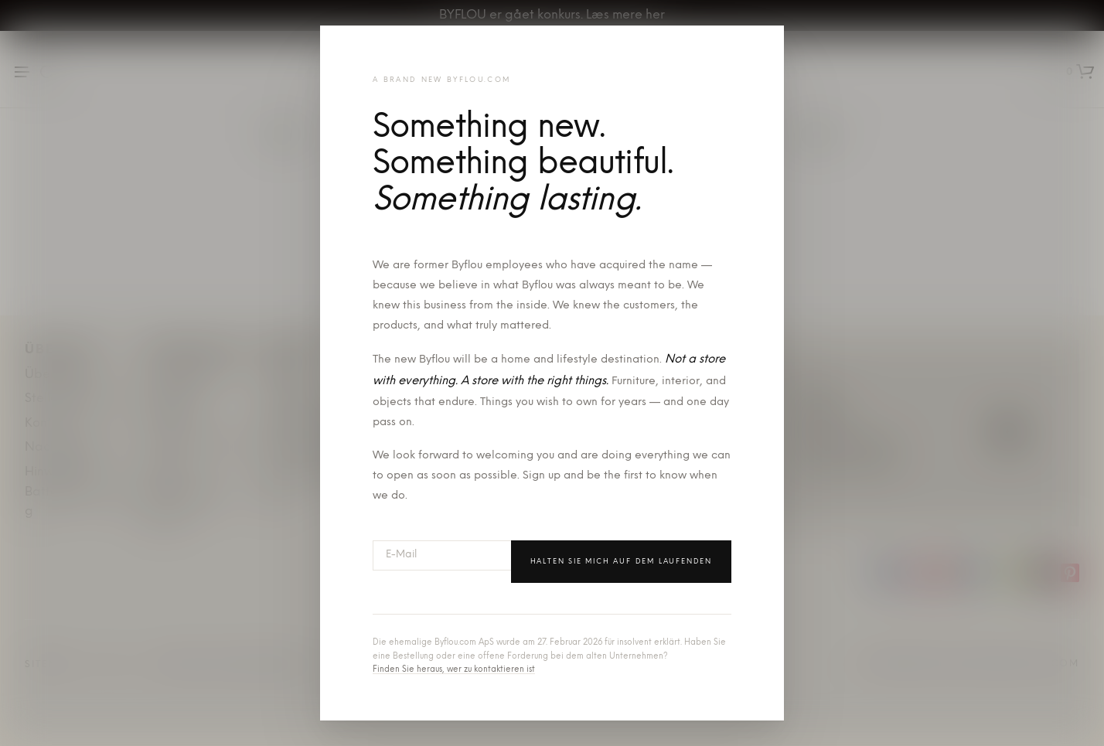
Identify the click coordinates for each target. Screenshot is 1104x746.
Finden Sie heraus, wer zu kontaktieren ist (454, 670)
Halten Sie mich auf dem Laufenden (621, 561)
